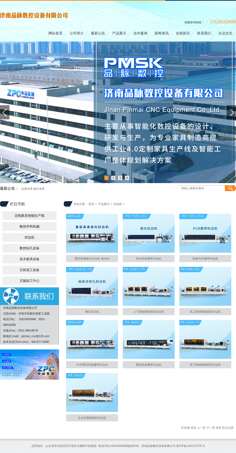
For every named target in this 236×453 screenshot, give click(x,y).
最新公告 (98, 33)
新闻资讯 (162, 33)
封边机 (29, 237)
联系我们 (204, 33)
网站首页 (55, 33)
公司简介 (77, 33)
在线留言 (183, 33)
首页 (91, 204)
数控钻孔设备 (29, 248)
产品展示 (119, 33)
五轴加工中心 (29, 281)
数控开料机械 (29, 226)
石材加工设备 (29, 270)
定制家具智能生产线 (29, 216)
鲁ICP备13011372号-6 (190, 446)
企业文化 (225, 33)
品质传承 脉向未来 (33, 188)
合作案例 (140, 33)
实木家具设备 (29, 259)
